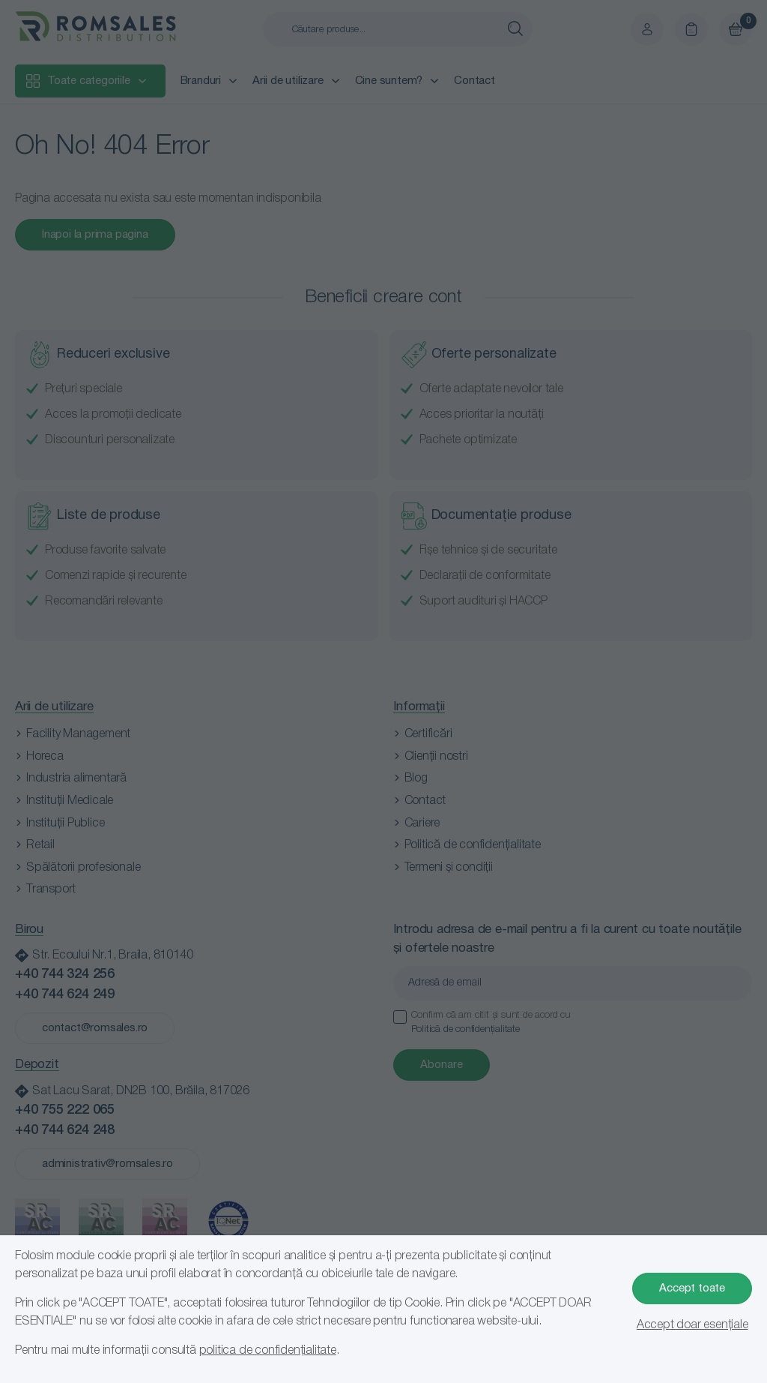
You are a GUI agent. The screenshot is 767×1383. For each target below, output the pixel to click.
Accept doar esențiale (692, 1325)
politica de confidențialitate (267, 1351)
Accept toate (692, 1288)
